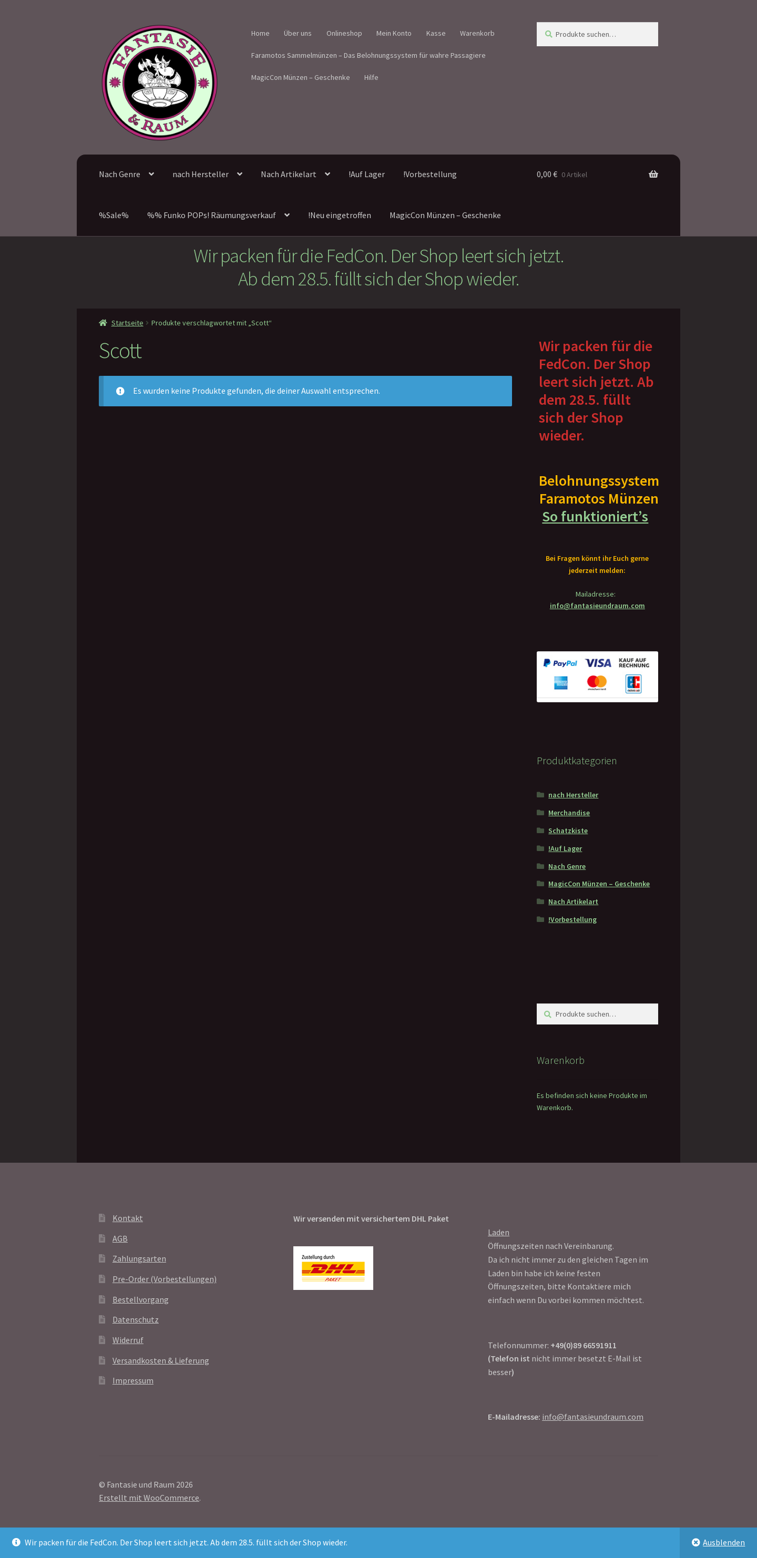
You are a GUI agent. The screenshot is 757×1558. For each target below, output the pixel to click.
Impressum (133, 1380)
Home (260, 33)
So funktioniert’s (597, 516)
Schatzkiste (568, 830)
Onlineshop (344, 33)
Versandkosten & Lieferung (160, 1360)
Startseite (127, 322)
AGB (120, 1238)
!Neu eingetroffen (339, 215)
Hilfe (371, 77)
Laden (498, 1232)
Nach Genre (119, 174)
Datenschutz (135, 1319)
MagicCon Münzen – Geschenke (300, 77)
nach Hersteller (200, 174)
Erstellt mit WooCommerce (149, 1497)
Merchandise (569, 812)
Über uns (298, 33)
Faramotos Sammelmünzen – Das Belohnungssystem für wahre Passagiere (368, 55)
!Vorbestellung (430, 174)
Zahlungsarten (139, 1258)
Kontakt (127, 1218)
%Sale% (114, 215)
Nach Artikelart (288, 174)
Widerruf (128, 1340)
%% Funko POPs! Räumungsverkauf (211, 215)
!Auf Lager (367, 174)
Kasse (436, 33)
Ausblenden (724, 1542)
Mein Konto (394, 33)
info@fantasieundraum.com (597, 605)
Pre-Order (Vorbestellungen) (164, 1279)
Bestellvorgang (140, 1299)
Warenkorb (477, 33)
